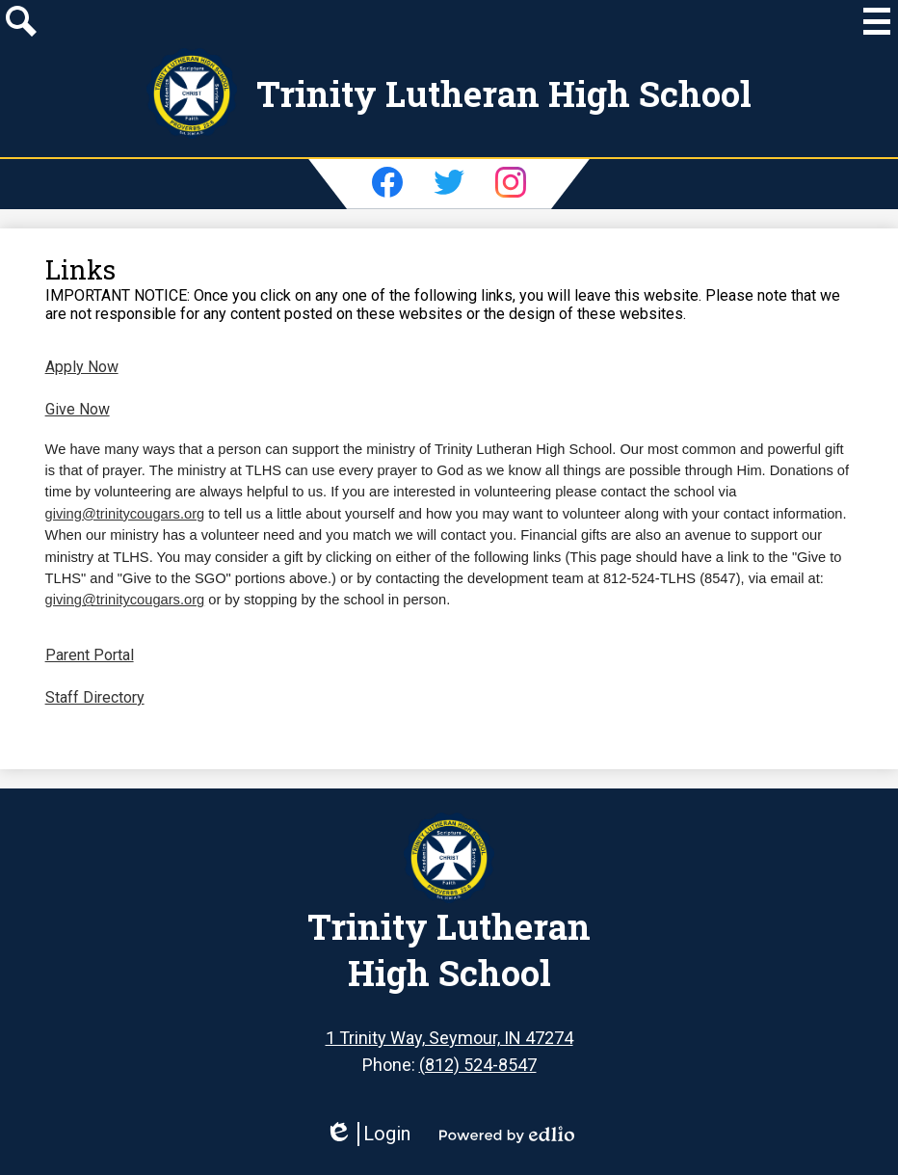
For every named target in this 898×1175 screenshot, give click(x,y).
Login (367, 1134)
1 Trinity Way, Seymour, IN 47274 (449, 1038)
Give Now (77, 409)
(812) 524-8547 (478, 1065)
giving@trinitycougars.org (125, 513)
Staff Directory (95, 697)
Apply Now (82, 367)
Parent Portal (89, 655)
